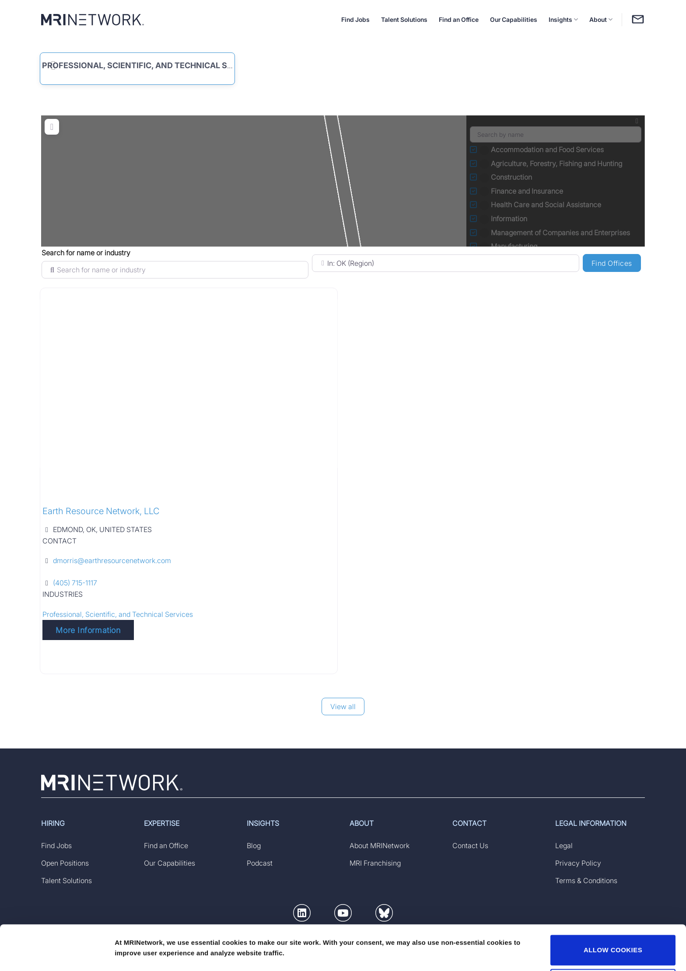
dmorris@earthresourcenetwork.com (112, 560)
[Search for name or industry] (175, 269)
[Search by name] (555, 134)
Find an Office (459, 19)
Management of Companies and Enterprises (555, 232)
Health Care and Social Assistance (541, 204)
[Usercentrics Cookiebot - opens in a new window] (56, 954)
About (600, 19)
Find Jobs (355, 19)
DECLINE (613, 945)
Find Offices (616, 263)
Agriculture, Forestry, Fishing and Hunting (551, 163)
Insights (563, 19)
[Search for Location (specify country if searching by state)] (445, 263)
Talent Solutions (404, 19)
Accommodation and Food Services (542, 149)
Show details (135, 941)
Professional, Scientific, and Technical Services (151, 65)
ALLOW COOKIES (613, 911)
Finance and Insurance (522, 191)
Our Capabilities (513, 19)
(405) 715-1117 (75, 582)
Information (504, 218)
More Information (88, 630)
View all (343, 706)
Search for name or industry (86, 252)
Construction (506, 177)
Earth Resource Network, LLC (100, 511)
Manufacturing (509, 246)
